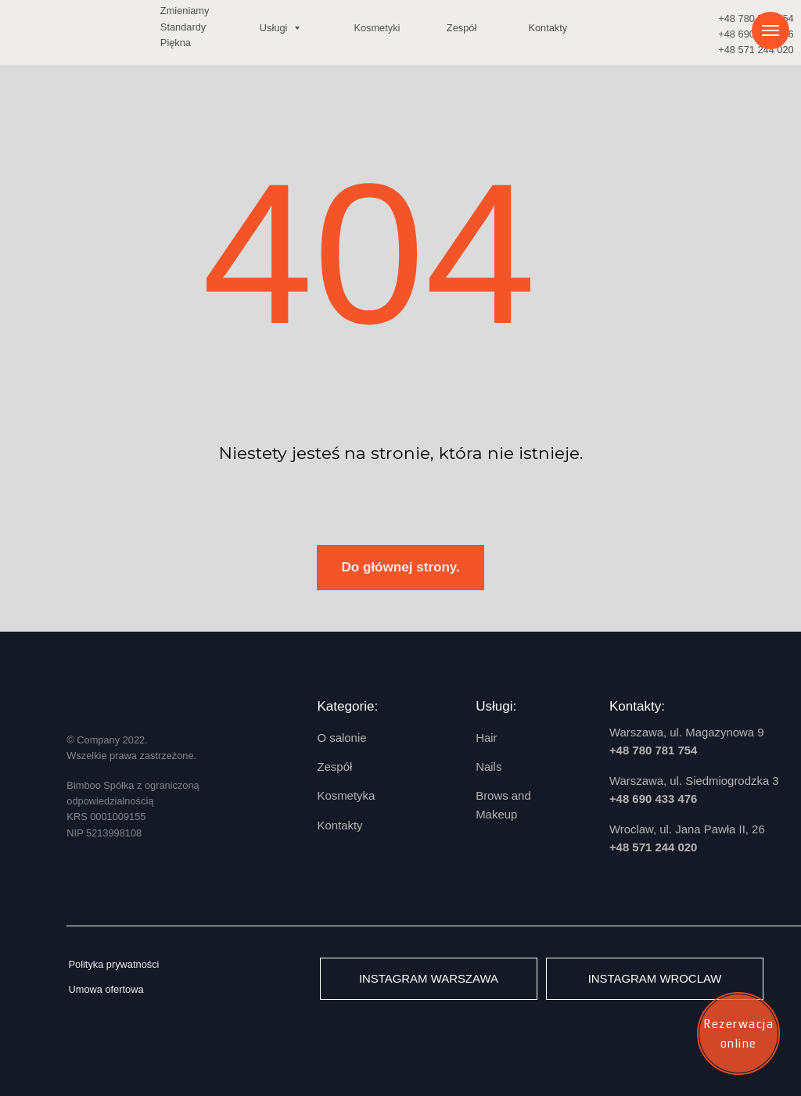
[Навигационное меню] (770, 30)
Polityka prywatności (113, 964)
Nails (488, 766)
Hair (486, 737)
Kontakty (547, 28)
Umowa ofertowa (105, 989)
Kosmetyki (377, 28)
